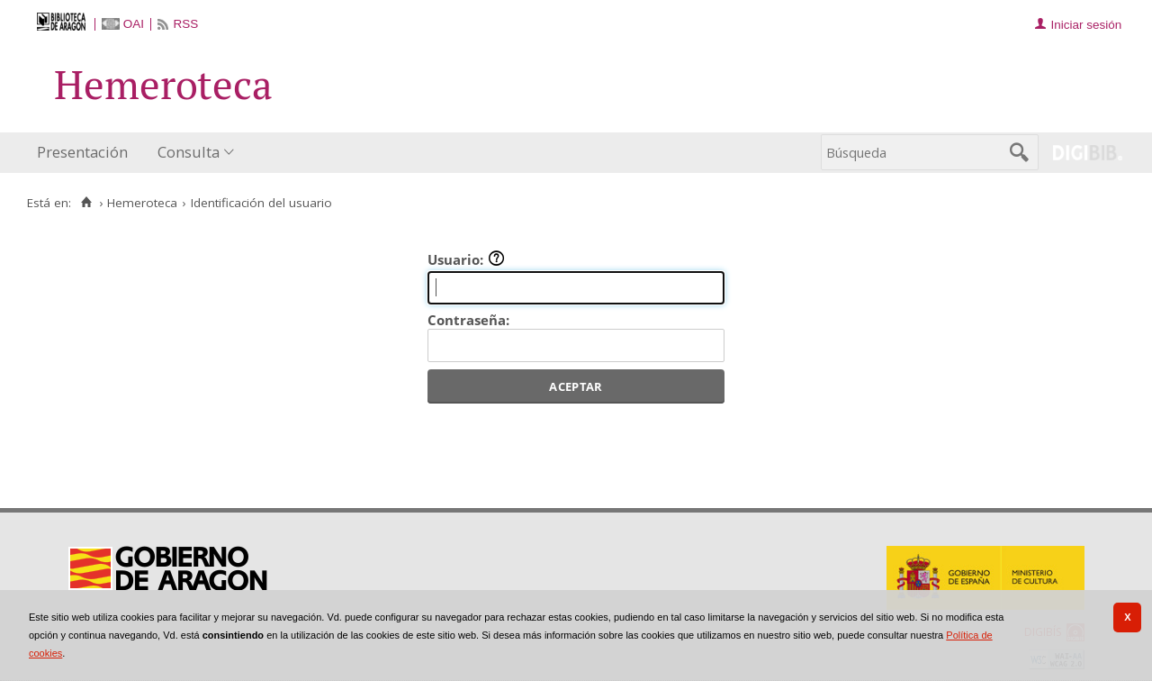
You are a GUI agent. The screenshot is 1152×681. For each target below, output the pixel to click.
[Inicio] (86, 202)
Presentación (82, 151)
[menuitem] (86, 152)
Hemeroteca (142, 203)
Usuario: (466, 259)
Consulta (189, 151)
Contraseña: (468, 320)
